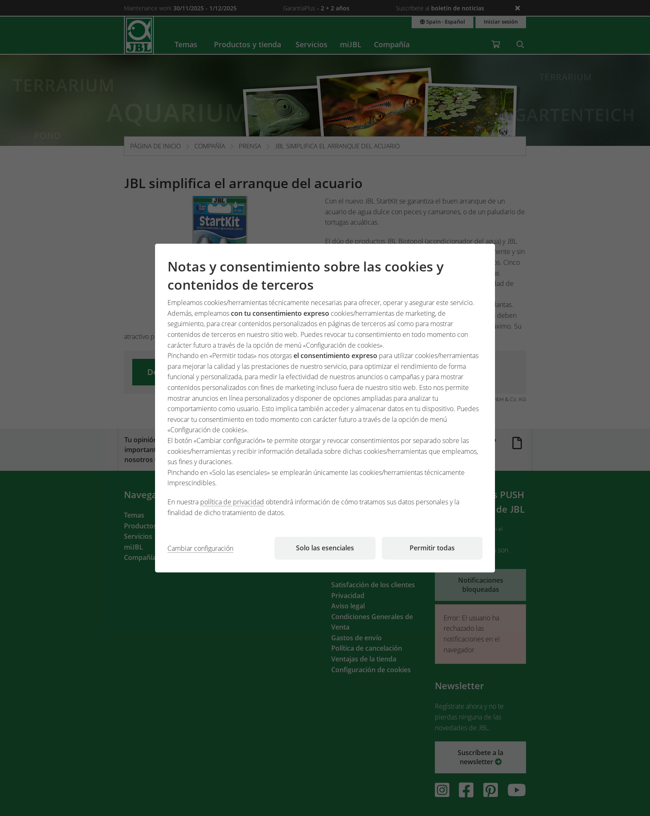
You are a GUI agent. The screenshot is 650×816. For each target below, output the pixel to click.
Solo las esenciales (325, 547)
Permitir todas (432, 547)
